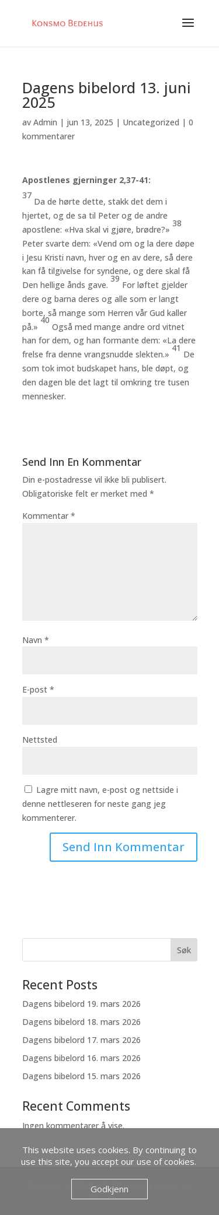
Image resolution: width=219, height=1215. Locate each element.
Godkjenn (109, 1189)
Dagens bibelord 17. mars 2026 (81, 1039)
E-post (38, 689)
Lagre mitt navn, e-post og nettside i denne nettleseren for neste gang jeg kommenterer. (100, 803)
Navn (35, 639)
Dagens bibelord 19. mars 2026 (81, 1003)
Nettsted (39, 739)
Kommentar (48, 515)
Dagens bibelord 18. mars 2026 (81, 1021)
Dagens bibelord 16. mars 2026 (81, 1057)
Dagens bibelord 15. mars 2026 (81, 1075)
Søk (184, 950)
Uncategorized (151, 122)
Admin (45, 122)
